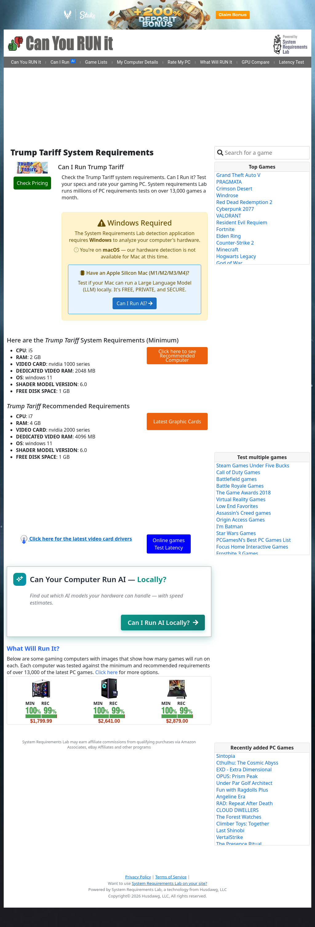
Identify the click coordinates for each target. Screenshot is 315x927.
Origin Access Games (240, 519)
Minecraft (227, 249)
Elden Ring (228, 236)
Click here (106, 672)
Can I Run (62, 62)
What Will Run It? (33, 648)
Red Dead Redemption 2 (244, 202)
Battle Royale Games (240, 485)
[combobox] (266, 153)
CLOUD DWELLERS (237, 810)
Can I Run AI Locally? (163, 622)
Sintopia (225, 756)
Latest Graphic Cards (177, 421)
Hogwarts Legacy (236, 256)
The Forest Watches (238, 816)
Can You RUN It (26, 62)
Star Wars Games (236, 533)
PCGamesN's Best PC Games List (253, 540)
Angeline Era (230, 796)
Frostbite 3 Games (237, 553)
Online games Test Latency (169, 544)
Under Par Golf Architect (244, 783)
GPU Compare (255, 62)
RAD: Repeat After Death (244, 803)
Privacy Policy (138, 877)
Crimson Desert (234, 188)
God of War (229, 263)
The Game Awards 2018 (243, 492)
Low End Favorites (237, 506)
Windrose (227, 195)
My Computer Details (137, 62)
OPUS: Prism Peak (237, 776)
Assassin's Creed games (243, 512)
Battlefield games (236, 479)
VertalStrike (229, 837)
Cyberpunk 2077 (235, 209)
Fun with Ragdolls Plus (242, 789)
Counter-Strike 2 (235, 242)
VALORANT (228, 215)
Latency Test (291, 62)
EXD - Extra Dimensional (244, 769)
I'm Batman (229, 526)
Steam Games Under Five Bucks (252, 465)
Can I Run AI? (135, 303)
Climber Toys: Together (242, 823)
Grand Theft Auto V (238, 175)
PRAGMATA (229, 181)
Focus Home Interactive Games (252, 546)
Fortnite (225, 229)
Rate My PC (179, 62)
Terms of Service (171, 877)
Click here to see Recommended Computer (177, 355)
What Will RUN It (216, 62)
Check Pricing (32, 183)
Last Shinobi (230, 830)
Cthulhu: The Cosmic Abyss (247, 762)
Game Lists (96, 62)
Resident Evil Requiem (241, 222)
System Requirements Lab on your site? (169, 883)
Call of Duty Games (238, 472)
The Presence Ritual (238, 844)
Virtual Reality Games (240, 499)
